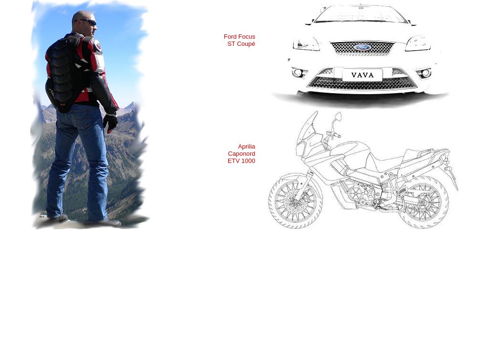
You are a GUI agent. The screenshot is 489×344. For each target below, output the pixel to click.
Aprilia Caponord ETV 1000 (241, 153)
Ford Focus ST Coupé (239, 40)
